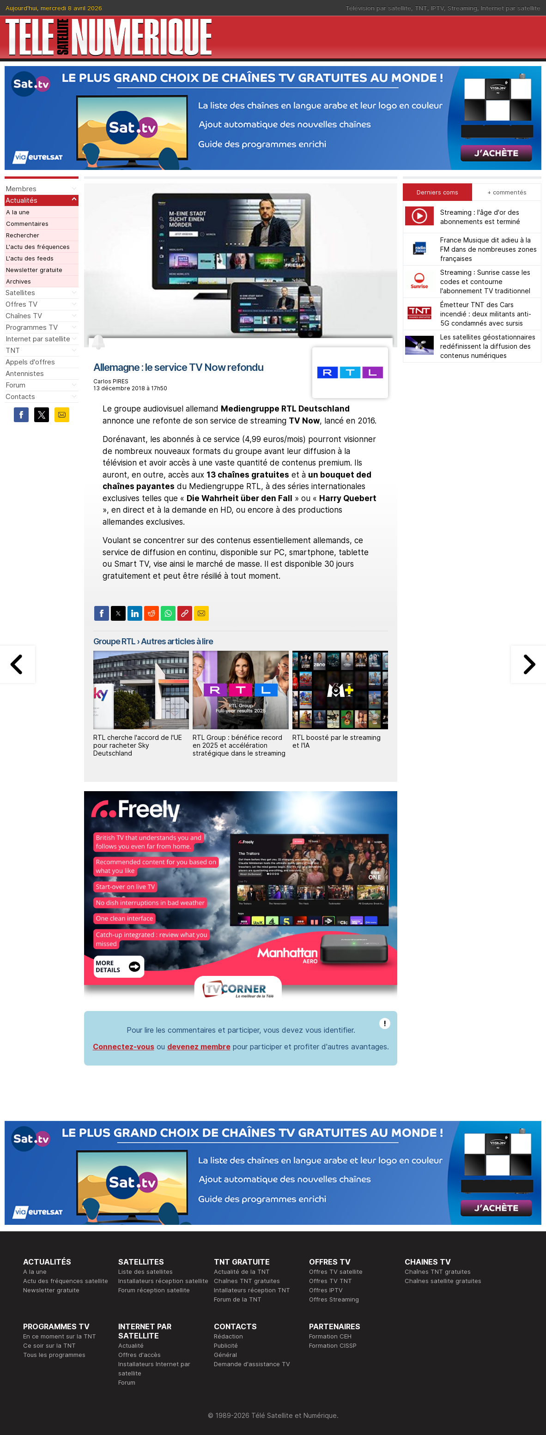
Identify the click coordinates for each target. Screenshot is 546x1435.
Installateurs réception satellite (163, 1280)
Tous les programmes (54, 1354)
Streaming (462, 8)
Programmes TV (32, 327)
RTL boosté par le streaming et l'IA (336, 741)
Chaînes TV (24, 315)
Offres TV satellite (336, 1271)
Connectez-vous (123, 1046)
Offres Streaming (334, 1299)
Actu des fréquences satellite (65, 1280)
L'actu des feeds (30, 258)
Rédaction (228, 1336)
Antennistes (25, 373)
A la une (18, 212)
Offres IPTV (326, 1290)
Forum (15, 385)
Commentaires (27, 223)
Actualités (21, 200)
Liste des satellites (145, 1271)
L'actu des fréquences (38, 246)
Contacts (20, 396)
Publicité (226, 1345)
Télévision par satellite (378, 8)
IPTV (437, 8)
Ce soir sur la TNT (49, 1345)
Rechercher (22, 235)
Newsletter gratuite (34, 269)
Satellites (20, 292)
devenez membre (199, 1046)
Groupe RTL (114, 641)
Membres (21, 188)
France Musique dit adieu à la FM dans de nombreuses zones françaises (488, 249)
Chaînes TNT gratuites (247, 1280)
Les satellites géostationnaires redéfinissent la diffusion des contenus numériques (487, 346)
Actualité (131, 1345)
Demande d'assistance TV (252, 1364)
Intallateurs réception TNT (252, 1290)
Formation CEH (330, 1336)
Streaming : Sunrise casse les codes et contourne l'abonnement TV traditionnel (485, 281)
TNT (421, 8)
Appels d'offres (30, 361)
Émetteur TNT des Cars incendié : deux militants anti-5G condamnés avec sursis (485, 314)
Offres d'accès (139, 1354)
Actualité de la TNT (242, 1271)
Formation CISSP (333, 1345)
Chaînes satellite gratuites (443, 1280)
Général (225, 1354)
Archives (18, 281)
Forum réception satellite (154, 1290)
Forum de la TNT (237, 1299)
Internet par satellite (510, 8)
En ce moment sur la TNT (59, 1336)
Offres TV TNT (330, 1280)
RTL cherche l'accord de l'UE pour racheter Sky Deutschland (137, 745)
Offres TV (21, 304)
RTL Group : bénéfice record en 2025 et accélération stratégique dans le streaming (239, 745)
